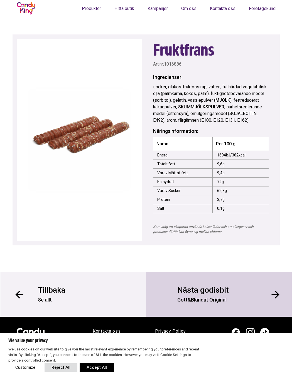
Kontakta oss (222, 8)
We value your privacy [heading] (28, 340)
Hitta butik (124, 8)
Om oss (189, 8)
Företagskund (262, 8)
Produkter (91, 8)
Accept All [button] (97, 367)
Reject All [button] (60, 367)
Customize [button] (25, 367)
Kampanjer (158, 8)
